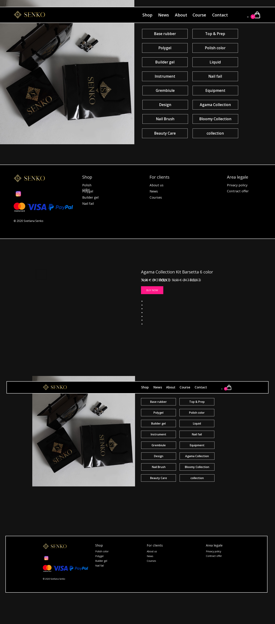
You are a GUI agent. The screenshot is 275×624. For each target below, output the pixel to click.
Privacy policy (237, 185)
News (163, 15)
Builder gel (90, 197)
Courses (156, 197)
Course (199, 15)
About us (156, 185)
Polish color (87, 187)
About (181, 15)
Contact (220, 15)
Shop (147, 15)
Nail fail (88, 203)
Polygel (87, 191)
